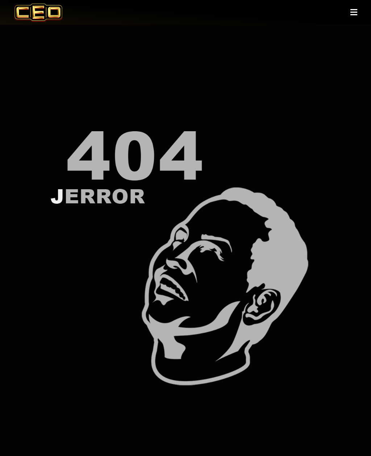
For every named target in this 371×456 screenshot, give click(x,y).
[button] (353, 12)
